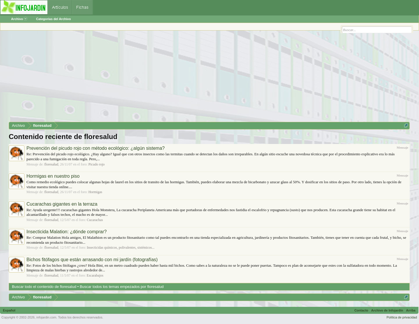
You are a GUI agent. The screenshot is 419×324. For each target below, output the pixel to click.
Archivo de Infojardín (387, 310)
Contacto (361, 310)
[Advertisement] (183, 78)
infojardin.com (46, 317)
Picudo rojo (96, 164)
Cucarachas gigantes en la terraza (61, 204)
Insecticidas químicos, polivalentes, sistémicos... (121, 247)
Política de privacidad (401, 317)
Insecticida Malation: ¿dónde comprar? (66, 231)
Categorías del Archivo (53, 19)
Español (9, 310)
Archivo (19, 19)
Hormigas (95, 192)
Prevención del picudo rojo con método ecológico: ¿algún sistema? (95, 148)
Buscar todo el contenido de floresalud (44, 286)
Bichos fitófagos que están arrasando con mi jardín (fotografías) (92, 259)
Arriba (411, 310)
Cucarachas (95, 220)
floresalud (51, 164)
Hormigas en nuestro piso (52, 176)
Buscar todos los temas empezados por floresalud (122, 286)
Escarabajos (95, 275)
